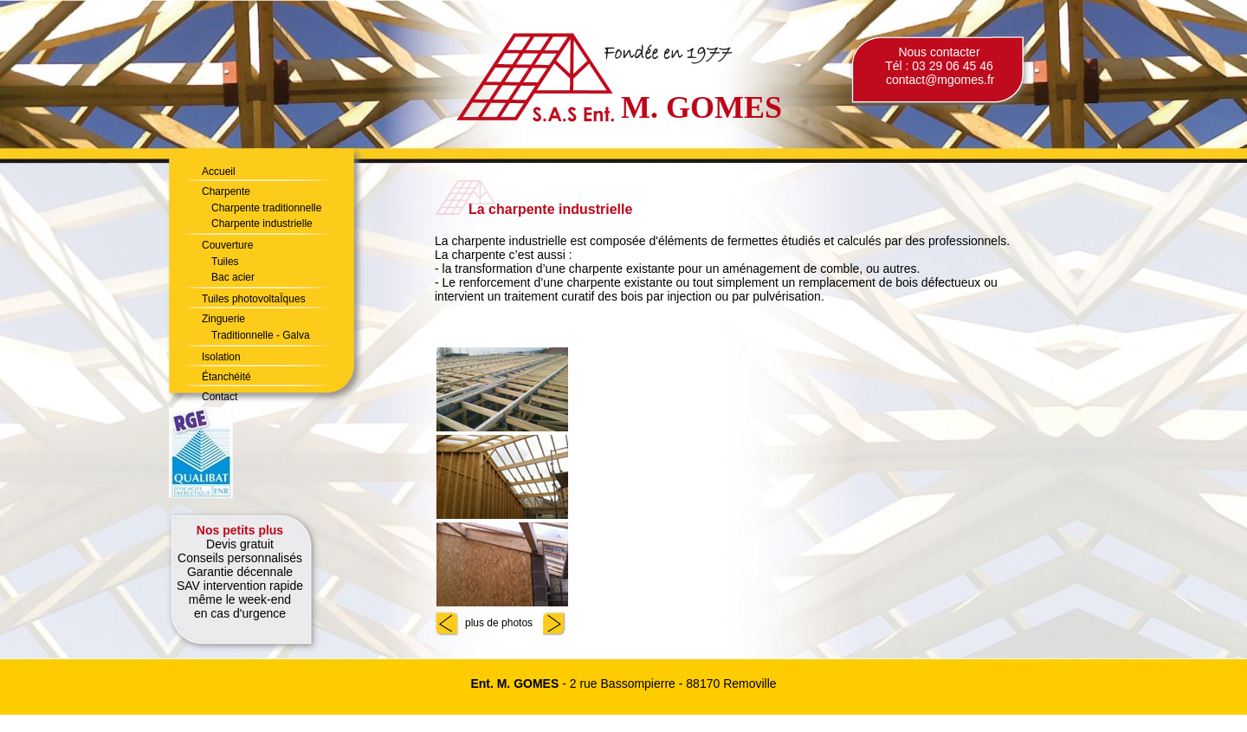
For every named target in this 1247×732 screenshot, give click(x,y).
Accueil (219, 171)
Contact (219, 397)
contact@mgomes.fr (940, 80)
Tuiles (225, 262)
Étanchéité (226, 377)
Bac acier (233, 277)
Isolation (221, 357)
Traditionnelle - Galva (260, 335)
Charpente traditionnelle (266, 208)
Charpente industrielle (262, 223)
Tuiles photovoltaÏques (254, 299)
